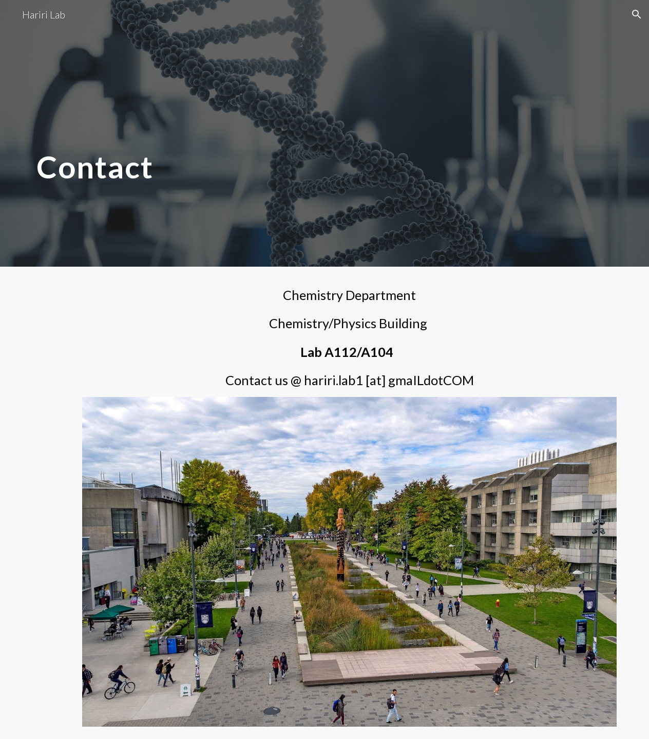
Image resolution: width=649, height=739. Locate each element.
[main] (224, 133)
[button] (636, 14)
